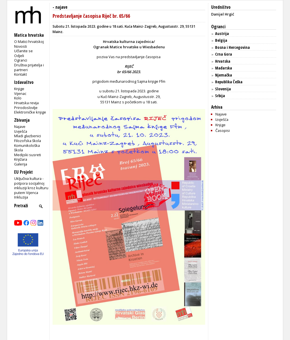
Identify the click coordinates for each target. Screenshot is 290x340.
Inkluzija (21, 197)
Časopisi (222, 130)
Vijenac (20, 93)
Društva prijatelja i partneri (29, 67)
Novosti (20, 46)
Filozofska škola (27, 140)
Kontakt (20, 74)
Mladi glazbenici (27, 135)
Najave (19, 126)
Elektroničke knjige (30, 112)
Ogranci (20, 60)
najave (61, 7)
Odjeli (19, 55)
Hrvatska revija (26, 102)
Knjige (19, 88)
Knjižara (20, 159)
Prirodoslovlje (26, 107)
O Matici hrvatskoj (29, 41)
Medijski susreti (27, 154)
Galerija (20, 164)
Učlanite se (23, 50)
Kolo (17, 98)
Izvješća (20, 131)
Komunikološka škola (27, 148)
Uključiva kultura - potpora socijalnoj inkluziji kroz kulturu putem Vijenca (31, 185)
